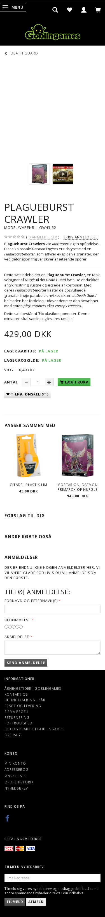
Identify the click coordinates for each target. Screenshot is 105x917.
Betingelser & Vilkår (24, 700)
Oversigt (13, 735)
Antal (11, 382)
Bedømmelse (17, 619)
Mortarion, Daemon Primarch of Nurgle (77, 487)
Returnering (16, 717)
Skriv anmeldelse (81, 237)
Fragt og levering (22, 705)
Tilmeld (14, 901)
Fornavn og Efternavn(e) (31, 600)
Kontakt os (16, 694)
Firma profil (16, 711)
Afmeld (36, 901)
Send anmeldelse (26, 662)
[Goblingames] (53, 30)
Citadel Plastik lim (28, 484)
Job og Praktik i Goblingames (34, 729)
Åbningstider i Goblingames (32, 688)
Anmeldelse (16, 636)
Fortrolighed (18, 723)
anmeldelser (43, 237)
